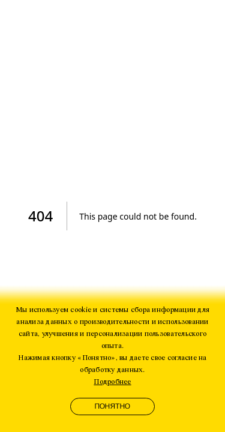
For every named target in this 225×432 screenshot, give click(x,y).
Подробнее (112, 382)
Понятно (113, 406)
